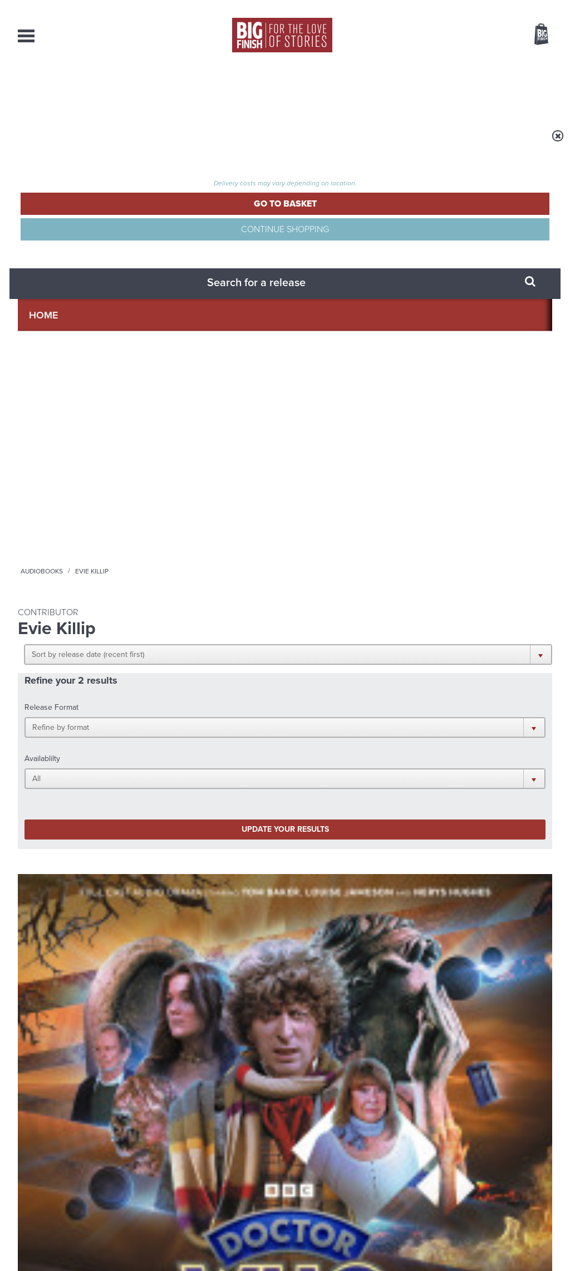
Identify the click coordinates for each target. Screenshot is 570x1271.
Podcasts (393, 89)
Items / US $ (482, 36)
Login (491, 7)
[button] (339, 217)
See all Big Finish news (496, 851)
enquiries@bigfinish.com (306, 1157)
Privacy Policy (41, 791)
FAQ (545, 1157)
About (461, 89)
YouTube (433, 742)
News (328, 89)
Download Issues (526, 1167)
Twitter (366, 742)
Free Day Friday (428, 870)
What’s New (258, 89)
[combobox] (451, 64)
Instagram (398, 742)
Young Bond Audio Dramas (180, 870)
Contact (525, 89)
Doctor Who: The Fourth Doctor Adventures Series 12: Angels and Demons (69, 518)
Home (82, 143)
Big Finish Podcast (407, 752)
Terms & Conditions (253, 1241)
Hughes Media (75, 1255)
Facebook (334, 742)
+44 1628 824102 (216, 1147)
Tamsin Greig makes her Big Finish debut (459, 990)
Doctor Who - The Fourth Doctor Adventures (69, 488)
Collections (168, 89)
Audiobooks (126, 143)
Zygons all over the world (176, 981)
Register (526, 7)
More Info (77, 601)
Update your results (193, 308)
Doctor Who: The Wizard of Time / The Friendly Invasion (214, 513)
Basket (534, 35)
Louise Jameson (106, 547)
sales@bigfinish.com (205, 1157)
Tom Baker (59, 547)
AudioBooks (78, 89)
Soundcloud (480, 742)
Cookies (207, 1241)
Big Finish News (69, 849)
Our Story (538, 1147)
